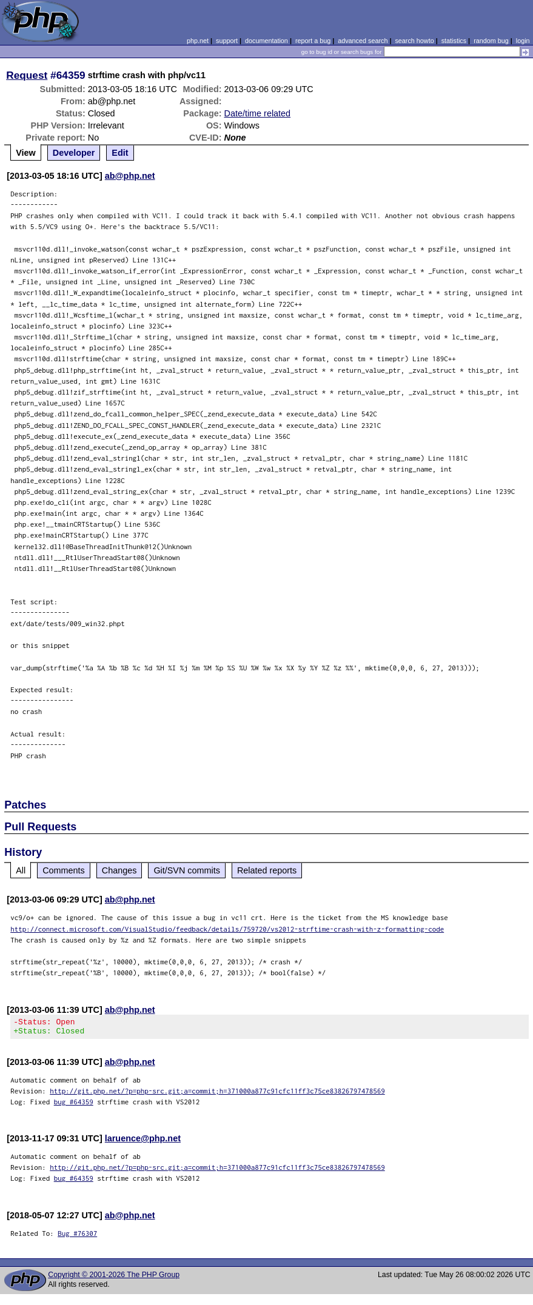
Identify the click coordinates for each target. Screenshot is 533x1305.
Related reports (267, 870)
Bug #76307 (77, 1237)
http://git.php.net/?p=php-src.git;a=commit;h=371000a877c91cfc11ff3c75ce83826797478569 (217, 1094)
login (523, 40)
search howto (414, 40)
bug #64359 (73, 1105)
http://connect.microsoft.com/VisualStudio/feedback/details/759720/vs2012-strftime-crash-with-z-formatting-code (227, 929)
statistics (453, 40)
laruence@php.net (143, 1142)
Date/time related (257, 113)
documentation (266, 40)
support (227, 40)
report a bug (312, 40)
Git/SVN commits (186, 870)
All (20, 870)
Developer (74, 153)
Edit (120, 153)
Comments (63, 870)
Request (26, 75)
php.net (198, 40)
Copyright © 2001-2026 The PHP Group (113, 1278)
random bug (491, 40)
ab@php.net (130, 176)
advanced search (362, 40)
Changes (119, 870)
